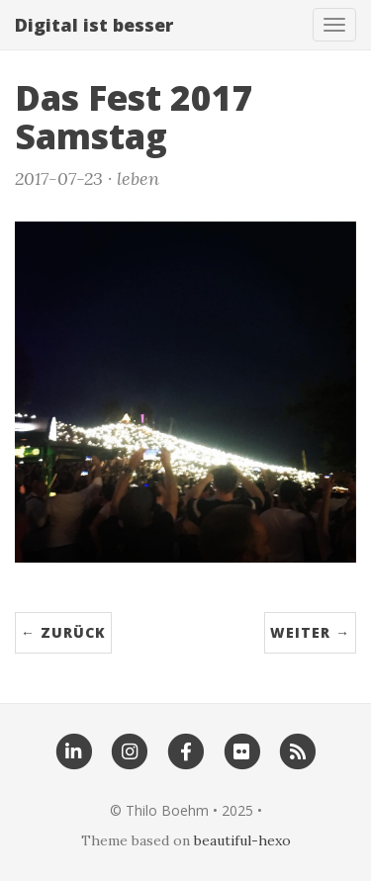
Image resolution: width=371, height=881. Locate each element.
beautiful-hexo (242, 840)
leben (138, 178)
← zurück (63, 632)
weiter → (310, 632)
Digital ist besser (94, 25)
